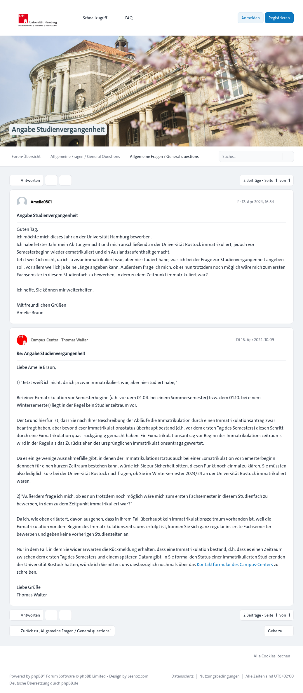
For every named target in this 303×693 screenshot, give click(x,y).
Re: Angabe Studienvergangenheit (51, 353)
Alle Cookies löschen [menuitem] (268, 656)
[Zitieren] (281, 202)
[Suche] (277, 156)
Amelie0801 (41, 202)
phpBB (37, 676)
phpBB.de (69, 683)
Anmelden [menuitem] (250, 18)
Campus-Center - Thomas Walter (59, 340)
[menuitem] (92, 18)
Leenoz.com (138, 676)
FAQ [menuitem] (125, 18)
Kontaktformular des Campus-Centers (235, 564)
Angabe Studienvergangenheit (47, 215)
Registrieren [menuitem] (279, 18)
